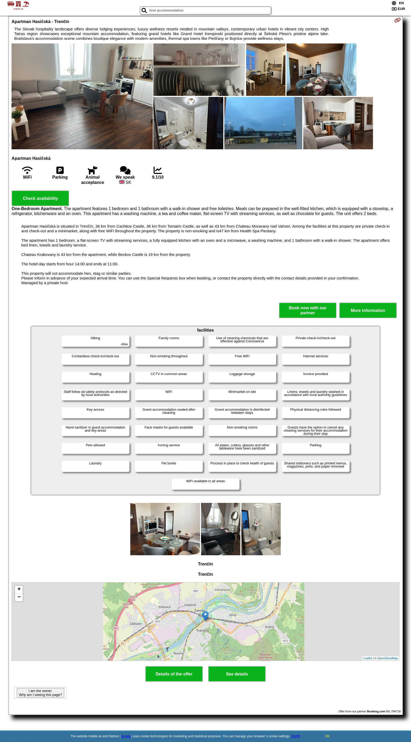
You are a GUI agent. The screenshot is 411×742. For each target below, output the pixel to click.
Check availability (40, 198)
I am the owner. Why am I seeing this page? (40, 693)
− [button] (19, 597)
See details (237, 674)
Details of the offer (174, 674)
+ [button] (19, 589)
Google (126, 736)
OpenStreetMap (387, 658)
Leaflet (368, 658)
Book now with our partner (307, 310)
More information (368, 310)
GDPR (295, 736)
